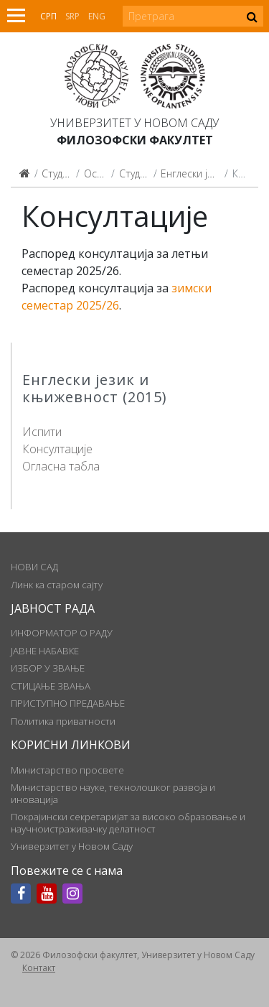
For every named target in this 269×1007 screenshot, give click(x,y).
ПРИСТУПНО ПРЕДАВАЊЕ (68, 703)
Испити (42, 432)
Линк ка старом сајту (57, 584)
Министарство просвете (67, 770)
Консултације (57, 449)
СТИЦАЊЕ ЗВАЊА (50, 685)
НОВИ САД (34, 566)
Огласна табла (61, 466)
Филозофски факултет (135, 140)
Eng (96, 16)
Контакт (38, 968)
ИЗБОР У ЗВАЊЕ (48, 668)
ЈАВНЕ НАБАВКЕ (45, 650)
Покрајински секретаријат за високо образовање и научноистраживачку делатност (128, 822)
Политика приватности (63, 721)
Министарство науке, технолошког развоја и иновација (113, 793)
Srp (72, 16)
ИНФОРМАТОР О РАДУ (62, 632)
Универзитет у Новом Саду (134, 123)
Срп (48, 16)
